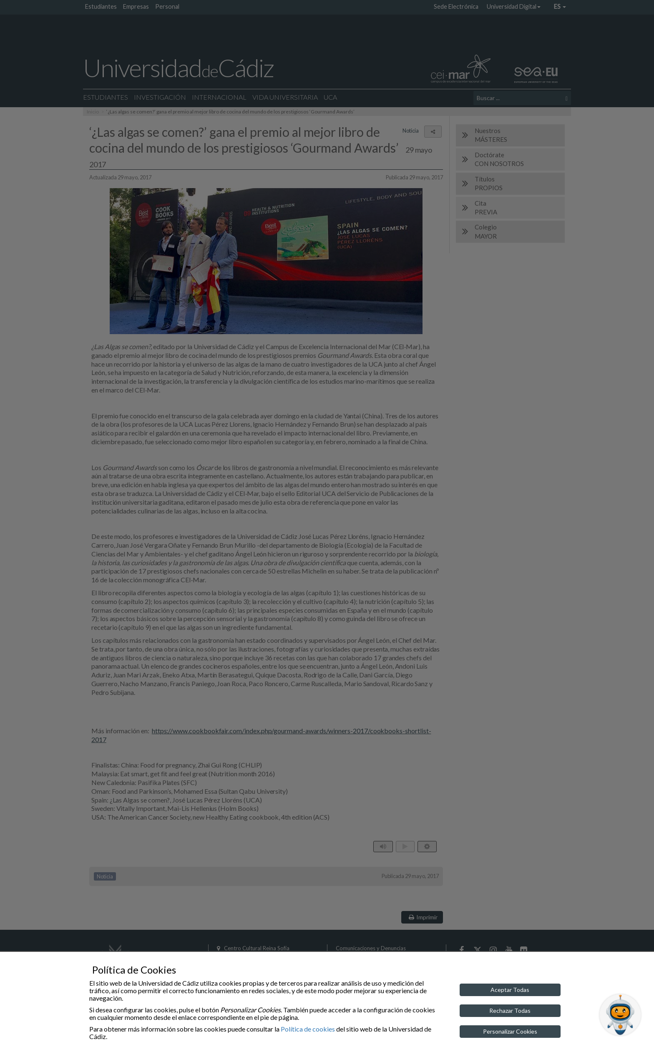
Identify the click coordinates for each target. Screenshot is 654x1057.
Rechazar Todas (510, 1010)
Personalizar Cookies (510, 1031)
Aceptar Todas (509, 989)
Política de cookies (308, 1029)
